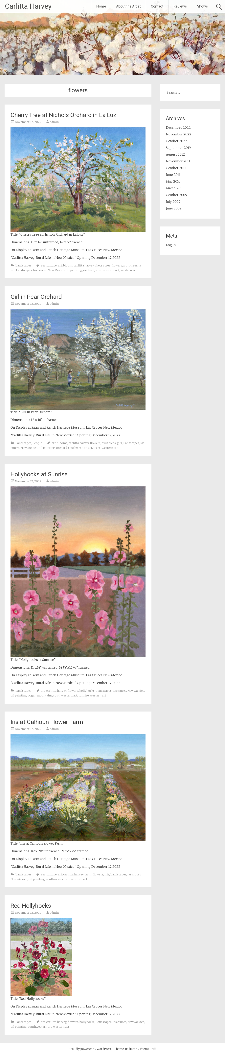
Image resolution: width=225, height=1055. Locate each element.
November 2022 (178, 134)
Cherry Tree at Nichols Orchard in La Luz (63, 114)
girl (119, 443)
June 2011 (173, 175)
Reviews (180, 6)
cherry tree (102, 265)
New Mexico (56, 270)
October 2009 (176, 195)
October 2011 (176, 168)
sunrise (84, 695)
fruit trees (130, 265)
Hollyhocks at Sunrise (39, 474)
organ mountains (40, 695)
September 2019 (178, 148)
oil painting (74, 270)
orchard (88, 270)
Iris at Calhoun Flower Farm (47, 721)
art (60, 265)
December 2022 (178, 127)
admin (54, 122)
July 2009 (173, 202)
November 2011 (178, 161)
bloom (67, 265)
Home (101, 6)
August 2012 (175, 154)
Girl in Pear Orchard (36, 296)
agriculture (49, 265)
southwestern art (107, 270)
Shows (202, 6)
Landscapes (23, 265)
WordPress (104, 1049)
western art (129, 270)
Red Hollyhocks (31, 905)
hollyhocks (87, 691)
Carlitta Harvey (28, 6)
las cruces (40, 270)
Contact (157, 6)
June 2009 (174, 208)
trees (97, 448)
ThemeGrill (148, 1049)
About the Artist (128, 6)
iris (106, 874)
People (37, 443)
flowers (117, 265)
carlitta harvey (84, 265)
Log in (171, 245)
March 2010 (175, 188)
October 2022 (176, 141)
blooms (62, 443)
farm (88, 874)
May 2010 (173, 181)
